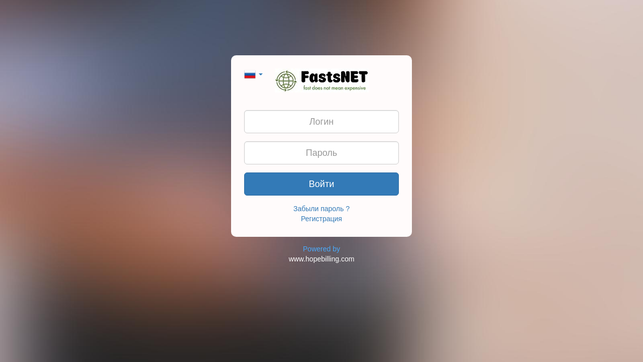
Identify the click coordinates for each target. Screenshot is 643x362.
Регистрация (321, 219)
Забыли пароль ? (321, 209)
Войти (321, 184)
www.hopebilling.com (322, 259)
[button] (253, 73)
